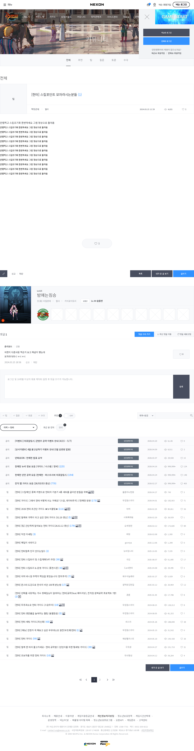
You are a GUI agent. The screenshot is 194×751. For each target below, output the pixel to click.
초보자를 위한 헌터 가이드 (34, 655)
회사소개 (46, 715)
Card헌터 (128, 567)
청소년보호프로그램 (103, 720)
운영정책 (52, 720)
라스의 (128, 621)
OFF (69, 415)
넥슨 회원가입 (165, 5)
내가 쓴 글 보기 (162, 273)
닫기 (147, 16)
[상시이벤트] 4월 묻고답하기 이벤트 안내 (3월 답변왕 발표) (43, 449)
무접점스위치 (128, 500)
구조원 (128, 646)
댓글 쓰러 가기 (144, 334)
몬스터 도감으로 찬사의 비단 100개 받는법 (41, 584)
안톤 (18, 346)
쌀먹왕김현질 (128, 584)
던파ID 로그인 (166, 41)
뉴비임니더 (128, 550)
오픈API (120, 720)
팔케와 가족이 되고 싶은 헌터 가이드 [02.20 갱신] (44, 517)
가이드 (52, 16)
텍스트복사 (3, 273)
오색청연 (128, 525)
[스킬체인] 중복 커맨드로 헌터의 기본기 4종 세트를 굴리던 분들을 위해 (54, 492)
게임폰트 (131, 720)
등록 (181, 386)
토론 (114, 60)
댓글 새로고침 (184, 334)
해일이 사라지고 (29, 542)
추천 (80, 60)
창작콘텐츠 (96, 16)
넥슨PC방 (64, 720)
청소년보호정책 (125, 715)
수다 (126, 60)
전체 (68, 60)
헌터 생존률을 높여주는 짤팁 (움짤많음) (40, 613)
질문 (102, 60)
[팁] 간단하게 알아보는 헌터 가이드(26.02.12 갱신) (45, 525)
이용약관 (70, 715)
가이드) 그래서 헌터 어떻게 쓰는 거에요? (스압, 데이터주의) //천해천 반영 (56, 500)
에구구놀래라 (128, 576)
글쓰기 (183, 273)
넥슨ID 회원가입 (158, 53)
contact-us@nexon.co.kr (59, 730)
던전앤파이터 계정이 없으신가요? (166, 49)
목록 (140, 273)
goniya (128, 542)
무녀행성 (128, 655)
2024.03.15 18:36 (12, 362)
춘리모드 (8, 346)
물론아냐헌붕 (128, 492)
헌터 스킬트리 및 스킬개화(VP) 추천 (38, 559)
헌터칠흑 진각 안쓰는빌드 (33, 551)
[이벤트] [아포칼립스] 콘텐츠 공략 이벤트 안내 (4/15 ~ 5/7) (43, 440)
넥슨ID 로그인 (166, 32)
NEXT (107, 679)
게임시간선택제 (143, 715)
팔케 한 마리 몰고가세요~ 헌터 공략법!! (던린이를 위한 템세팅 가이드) (54, 647)
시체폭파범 (128, 517)
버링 (128, 534)
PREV (86, 679)
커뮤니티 (81, 16)
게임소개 (40, 16)
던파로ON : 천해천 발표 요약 (28, 457)
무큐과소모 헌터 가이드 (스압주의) (37, 604)
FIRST (81, 679)
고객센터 (143, 720)
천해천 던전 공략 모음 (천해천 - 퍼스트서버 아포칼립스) (41, 474)
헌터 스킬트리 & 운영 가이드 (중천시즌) (40, 567)
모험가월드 (66, 16)
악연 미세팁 (27, 534)
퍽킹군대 (35, 109)
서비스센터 (112, 16)
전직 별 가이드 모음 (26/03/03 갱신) (32, 483)
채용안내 (58, 715)
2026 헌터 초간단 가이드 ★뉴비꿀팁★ (39, 508)
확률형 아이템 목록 (81, 720)
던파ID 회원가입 (174, 53)
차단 (21, 273)
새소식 (27, 16)
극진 (128, 559)
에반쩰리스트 (128, 638)
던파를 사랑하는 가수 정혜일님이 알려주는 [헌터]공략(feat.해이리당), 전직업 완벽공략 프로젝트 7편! (68, 593)
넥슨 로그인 (181, 4)
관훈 (128, 594)
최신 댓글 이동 (164, 334)
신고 (14, 273)
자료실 (126, 16)
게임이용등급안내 (85, 715)
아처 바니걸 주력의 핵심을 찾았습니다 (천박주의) (44, 576)
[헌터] (18, 492)
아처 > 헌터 (9, 427)
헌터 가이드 (27, 638)
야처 (128, 508)
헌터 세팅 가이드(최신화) (33, 621)
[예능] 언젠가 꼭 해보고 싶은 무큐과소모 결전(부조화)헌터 (48, 630)
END (113, 679)
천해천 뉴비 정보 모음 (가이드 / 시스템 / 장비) (36, 466)
